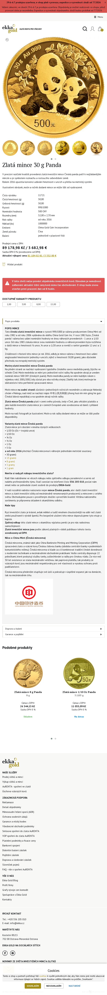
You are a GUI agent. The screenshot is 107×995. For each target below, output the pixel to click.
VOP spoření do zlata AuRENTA (18, 835)
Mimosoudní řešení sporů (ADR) (18, 811)
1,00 (9, 304)
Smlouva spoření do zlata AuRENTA (20, 831)
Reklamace (8, 802)
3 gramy (11, 464)
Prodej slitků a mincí (12, 776)
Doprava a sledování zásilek (16, 859)
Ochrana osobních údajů (14, 816)
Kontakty (7, 899)
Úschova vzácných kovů (14, 791)
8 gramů (11, 461)
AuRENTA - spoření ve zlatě (16, 786)
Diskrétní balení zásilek (14, 850)
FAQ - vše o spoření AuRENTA (17, 869)
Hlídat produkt (14, 264)
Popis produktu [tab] (12, 321)
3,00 (24, 304)
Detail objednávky (11, 807)
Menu (98, 17)
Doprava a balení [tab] (13, 628)
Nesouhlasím (53, 985)
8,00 (39, 304)
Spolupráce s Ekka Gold (14, 894)
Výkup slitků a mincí (12, 781)
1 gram (10, 468)
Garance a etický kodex (14, 821)
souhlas (42, 976)
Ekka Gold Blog (10, 880)
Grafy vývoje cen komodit (15, 889)
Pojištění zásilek (10, 855)
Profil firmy (7, 885)
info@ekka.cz (17, 923)
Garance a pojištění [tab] (14, 634)
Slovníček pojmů (10, 864)
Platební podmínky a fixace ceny (19, 840)
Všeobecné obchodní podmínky (18, 826)
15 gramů (11, 457)
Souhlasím (33, 985)
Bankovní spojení (11, 845)
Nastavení (74, 985)
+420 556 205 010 (17, 919)
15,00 (53, 304)
